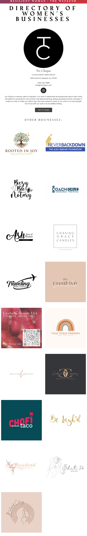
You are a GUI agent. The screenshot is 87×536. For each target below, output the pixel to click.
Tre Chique (43, 71)
